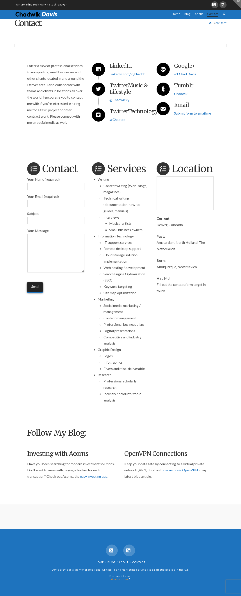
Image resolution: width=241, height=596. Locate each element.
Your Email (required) (55, 200)
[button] (237, 4)
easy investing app (93, 476)
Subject (55, 217)
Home (100, 562)
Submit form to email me (192, 113)
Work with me (120, 579)
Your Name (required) (55, 183)
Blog (111, 562)
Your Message (55, 233)
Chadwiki (181, 94)
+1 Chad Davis (185, 74)
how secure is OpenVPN (180, 470)
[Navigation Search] (223, 11)
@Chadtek (117, 119)
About (124, 562)
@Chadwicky (119, 100)
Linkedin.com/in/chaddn (127, 74)
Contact (138, 562)
